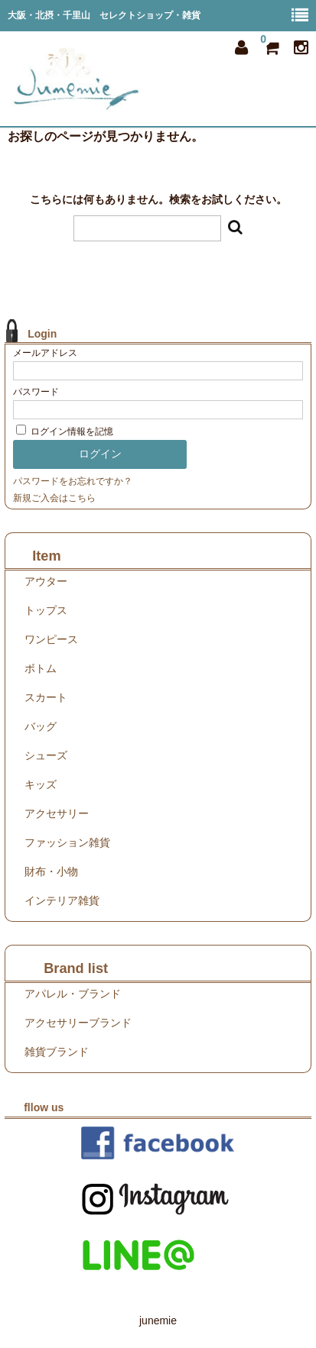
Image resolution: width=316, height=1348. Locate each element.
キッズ (40, 784)
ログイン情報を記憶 (64, 431)
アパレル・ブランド (72, 994)
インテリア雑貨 (61, 900)
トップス (45, 610)
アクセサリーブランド (78, 1023)
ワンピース (51, 639)
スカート (45, 697)
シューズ (45, 755)
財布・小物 (51, 871)
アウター (45, 581)
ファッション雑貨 (67, 842)
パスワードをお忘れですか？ (72, 481)
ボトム (40, 668)
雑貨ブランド (56, 1052)
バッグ (40, 726)
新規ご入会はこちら (54, 498)
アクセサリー (56, 813)
